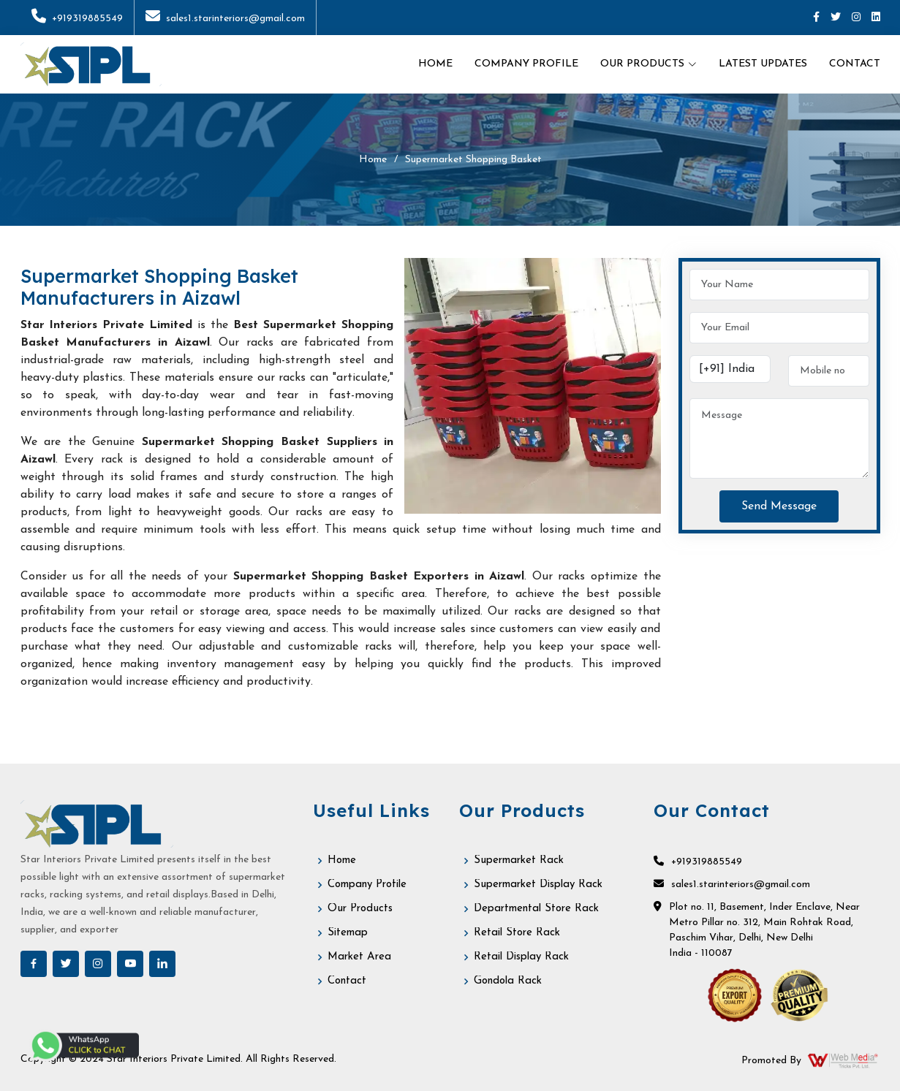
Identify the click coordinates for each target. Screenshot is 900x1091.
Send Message (779, 506)
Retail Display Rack (521, 956)
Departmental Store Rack (536, 908)
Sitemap (348, 932)
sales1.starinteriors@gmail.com (225, 18)
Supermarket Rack (519, 860)
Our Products (360, 908)
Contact (854, 63)
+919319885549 (77, 18)
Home (435, 63)
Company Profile (526, 63)
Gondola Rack (508, 981)
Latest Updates (763, 63)
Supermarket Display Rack (538, 884)
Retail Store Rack (517, 932)
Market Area (359, 956)
